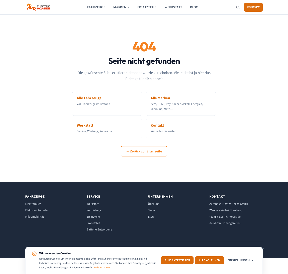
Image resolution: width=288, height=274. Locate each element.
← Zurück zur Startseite (144, 151)
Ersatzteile (146, 7)
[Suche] (238, 7)
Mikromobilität (34, 217)
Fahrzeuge (96, 7)
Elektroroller (33, 204)
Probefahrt (93, 223)
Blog (194, 7)
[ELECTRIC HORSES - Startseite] (38, 7)
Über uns (153, 204)
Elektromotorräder (36, 210)
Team (151, 210)
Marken (121, 7)
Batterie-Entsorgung (99, 229)
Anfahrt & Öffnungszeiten (224, 223)
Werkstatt (173, 7)
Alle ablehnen (210, 260)
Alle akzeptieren (178, 260)
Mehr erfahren (102, 267)
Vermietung (94, 210)
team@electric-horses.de (224, 217)
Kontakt (253, 7)
